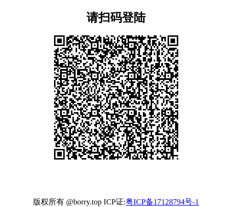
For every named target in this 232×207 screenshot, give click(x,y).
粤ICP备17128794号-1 (162, 202)
